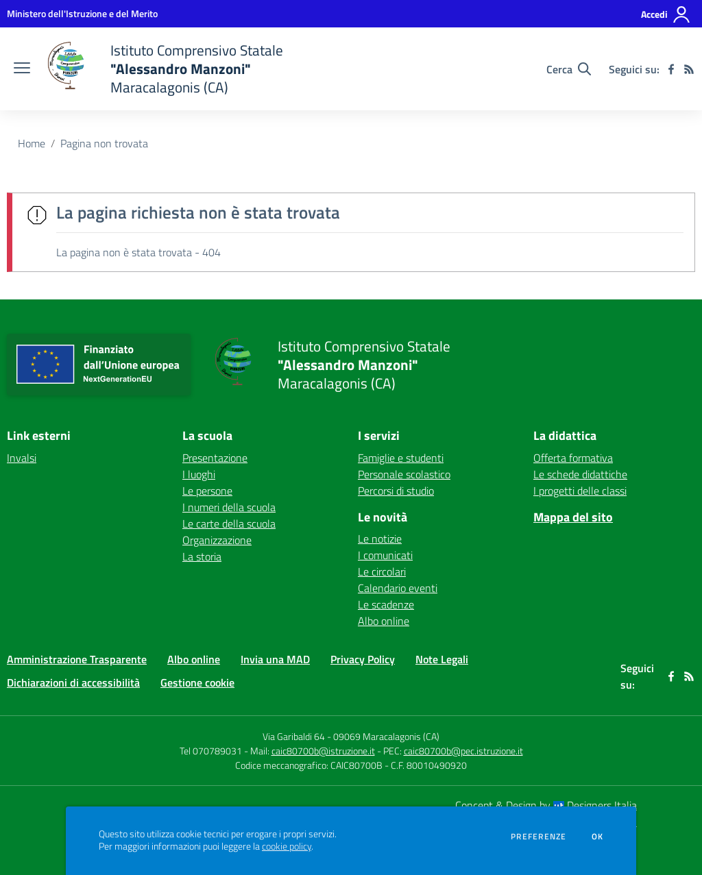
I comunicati (385, 555)
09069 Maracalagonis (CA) (386, 736)
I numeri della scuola (229, 507)
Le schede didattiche (580, 474)
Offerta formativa (573, 457)
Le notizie (380, 538)
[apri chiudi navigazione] (22, 69)
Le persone (207, 490)
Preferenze (538, 837)
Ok (598, 837)
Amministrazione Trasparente (77, 659)
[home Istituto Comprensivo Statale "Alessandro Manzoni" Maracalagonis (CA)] (163, 69)
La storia (201, 556)
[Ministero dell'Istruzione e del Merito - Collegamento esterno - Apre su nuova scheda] (82, 13)
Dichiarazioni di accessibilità (73, 682)
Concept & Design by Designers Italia (546, 805)
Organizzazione (217, 540)
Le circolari (382, 571)
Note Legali (441, 659)
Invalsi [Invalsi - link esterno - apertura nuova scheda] (21, 457)
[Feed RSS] (689, 69)
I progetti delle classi (580, 490)
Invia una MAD (275, 659)
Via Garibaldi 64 (294, 736)
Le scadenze (386, 604)
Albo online (383, 621)
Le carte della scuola (229, 523)
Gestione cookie (197, 682)
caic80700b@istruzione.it (323, 750)
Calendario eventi (397, 588)
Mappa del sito (573, 517)
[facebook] (671, 69)
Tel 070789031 (212, 750)
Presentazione (214, 457)
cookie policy (286, 846)
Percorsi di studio (396, 490)
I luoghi (198, 474)
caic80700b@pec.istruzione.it (463, 750)
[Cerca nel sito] (568, 69)
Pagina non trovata (104, 143)
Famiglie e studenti (401, 457)
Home (31, 143)
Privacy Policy (362, 659)
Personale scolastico (404, 474)
